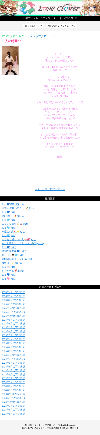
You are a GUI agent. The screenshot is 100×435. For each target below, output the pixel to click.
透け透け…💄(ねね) (13, 216)
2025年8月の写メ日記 (13, 323)
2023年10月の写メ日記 (14, 402)
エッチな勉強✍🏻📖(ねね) (15, 224)
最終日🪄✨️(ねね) (12, 263)
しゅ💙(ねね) (9, 212)
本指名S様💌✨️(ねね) (13, 231)
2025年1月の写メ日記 (13, 351)
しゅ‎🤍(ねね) (9, 267)
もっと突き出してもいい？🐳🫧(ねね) (23, 243)
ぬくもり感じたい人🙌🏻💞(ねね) (19, 239)
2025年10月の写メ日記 (14, 316)
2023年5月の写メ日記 (13, 413)
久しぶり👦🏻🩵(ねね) (13, 255)
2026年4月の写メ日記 (13, 292)
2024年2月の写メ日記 (13, 386)
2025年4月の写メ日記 (13, 339)
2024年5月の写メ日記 (13, 378)
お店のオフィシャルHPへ (61, 26)
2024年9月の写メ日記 (13, 362)
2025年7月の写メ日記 (13, 327)
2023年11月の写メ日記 (14, 398)
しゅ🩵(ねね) (9, 220)
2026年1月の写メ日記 (13, 304)
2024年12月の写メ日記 (14, 355)
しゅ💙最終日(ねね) (13, 204)
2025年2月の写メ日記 (13, 347)
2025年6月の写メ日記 (13, 331)
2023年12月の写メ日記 (14, 394)
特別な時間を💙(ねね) (14, 251)
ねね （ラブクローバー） (42, 36)
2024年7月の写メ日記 (13, 370)
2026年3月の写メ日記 (13, 296)
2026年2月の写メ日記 (13, 300)
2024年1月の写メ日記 (13, 390)
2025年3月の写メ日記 (13, 343)
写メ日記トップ (33, 26)
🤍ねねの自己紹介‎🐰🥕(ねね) (18, 208)
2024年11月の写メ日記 (14, 359)
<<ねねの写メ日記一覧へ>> (50, 189)
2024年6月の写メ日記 (13, 374)
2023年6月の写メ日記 (13, 409)
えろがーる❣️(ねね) (13, 270)
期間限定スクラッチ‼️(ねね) (17, 259)
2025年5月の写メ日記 (13, 335)
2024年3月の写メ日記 (13, 382)
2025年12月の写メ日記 (14, 308)
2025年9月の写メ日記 (13, 319)
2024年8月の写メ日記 (13, 366)
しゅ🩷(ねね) (9, 278)
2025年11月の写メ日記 (14, 312)
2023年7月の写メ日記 (13, 405)
